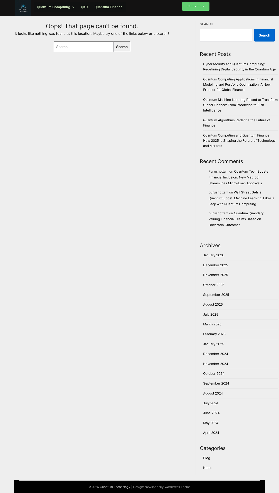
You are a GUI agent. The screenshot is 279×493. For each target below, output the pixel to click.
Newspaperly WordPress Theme (168, 487)
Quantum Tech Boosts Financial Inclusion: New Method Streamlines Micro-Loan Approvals (238, 177)
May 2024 (210, 423)
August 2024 (213, 393)
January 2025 (213, 344)
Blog (206, 458)
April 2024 (211, 433)
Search (206, 24)
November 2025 (215, 275)
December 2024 (215, 354)
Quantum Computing (55, 7)
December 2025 (215, 265)
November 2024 (215, 364)
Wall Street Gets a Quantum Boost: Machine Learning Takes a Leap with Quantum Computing (241, 198)
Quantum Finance (108, 7)
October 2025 (213, 285)
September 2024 (216, 383)
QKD (84, 7)
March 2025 (212, 324)
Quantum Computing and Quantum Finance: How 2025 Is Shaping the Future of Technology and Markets (239, 140)
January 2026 (213, 255)
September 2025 (216, 295)
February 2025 (214, 334)
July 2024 (210, 403)
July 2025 (210, 314)
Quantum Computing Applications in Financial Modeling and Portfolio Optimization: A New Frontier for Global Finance (238, 84)
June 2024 (211, 413)
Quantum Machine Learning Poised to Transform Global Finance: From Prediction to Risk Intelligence (240, 105)
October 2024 (214, 373)
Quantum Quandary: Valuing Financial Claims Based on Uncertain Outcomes (236, 219)
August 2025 (213, 304)
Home (207, 468)
